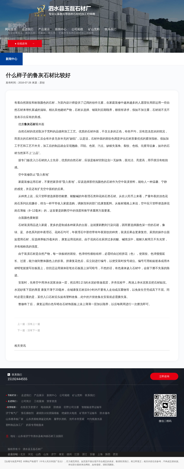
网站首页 (73, 8)
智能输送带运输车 (92, 407)
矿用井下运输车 (88, 413)
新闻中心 (123, 8)
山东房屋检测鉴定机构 (38, 419)
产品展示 (106, 8)
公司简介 (26, 401)
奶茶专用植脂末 (35, 424)
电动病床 (46, 407)
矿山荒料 (156, 8)
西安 (115, 454)
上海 (100, 454)
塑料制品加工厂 (14, 424)
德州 (69, 454)
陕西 (107, 454)
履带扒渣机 (60, 419)
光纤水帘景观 (76, 419)
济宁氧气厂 (12, 413)
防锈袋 (57, 407)
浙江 (84, 454)
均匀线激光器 (94, 419)
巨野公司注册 (71, 407)
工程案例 (39, 401)
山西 (38, 454)
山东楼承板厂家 (14, 419)
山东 (46, 454)
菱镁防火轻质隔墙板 (47, 413)
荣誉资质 (52, 401)
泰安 (61, 454)
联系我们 (173, 8)
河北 (30, 454)
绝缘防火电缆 (69, 413)
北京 (22, 454)
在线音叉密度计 (29, 407)
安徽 (92, 454)
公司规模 (140, 8)
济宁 (53, 454)
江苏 (76, 454)
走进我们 (90, 8)
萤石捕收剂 (27, 413)
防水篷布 (105, 413)
